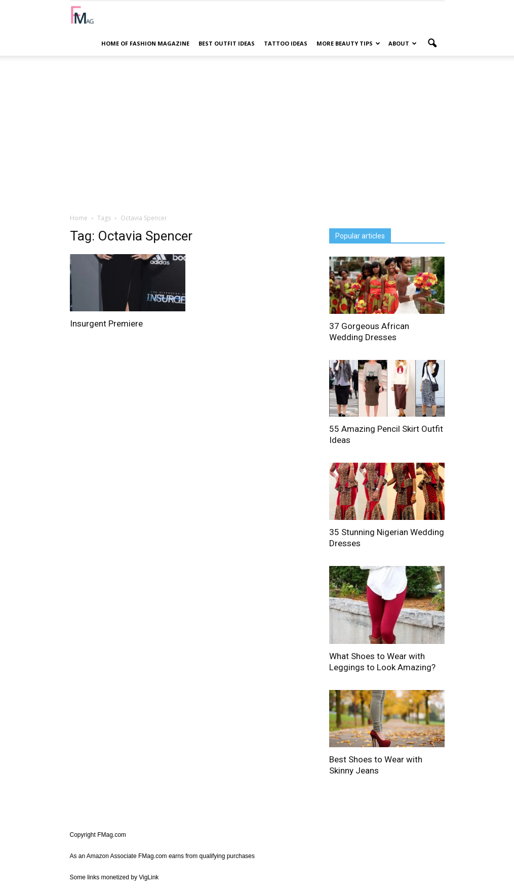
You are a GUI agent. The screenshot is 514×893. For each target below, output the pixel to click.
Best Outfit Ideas (227, 43)
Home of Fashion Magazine (145, 43)
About (402, 43)
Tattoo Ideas (285, 43)
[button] (432, 43)
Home (79, 218)
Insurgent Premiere (106, 323)
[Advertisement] (257, 134)
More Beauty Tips (348, 43)
